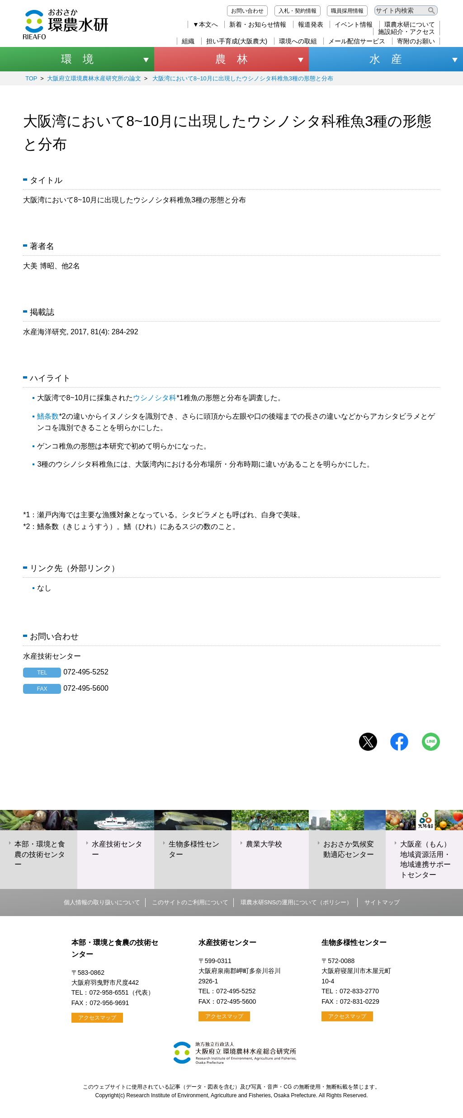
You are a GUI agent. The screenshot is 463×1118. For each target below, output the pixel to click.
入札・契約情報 (298, 11)
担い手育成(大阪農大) (236, 41)
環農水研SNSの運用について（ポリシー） (296, 902)
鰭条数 (48, 416)
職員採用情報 (347, 11)
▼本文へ (205, 24)
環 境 (77, 59)
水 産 (385, 59)
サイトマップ (382, 902)
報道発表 (310, 24)
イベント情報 (354, 24)
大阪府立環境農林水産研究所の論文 (94, 78)
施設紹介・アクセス (406, 31)
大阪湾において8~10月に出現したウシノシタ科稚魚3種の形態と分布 (242, 78)
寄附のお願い (416, 41)
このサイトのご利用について (190, 902)
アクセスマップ (97, 1018)
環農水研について (409, 24)
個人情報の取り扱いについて (102, 902)
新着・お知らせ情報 (257, 24)
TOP (31, 78)
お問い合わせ (247, 11)
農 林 (231, 59)
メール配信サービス (356, 41)
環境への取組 (298, 41)
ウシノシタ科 (154, 398)
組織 (188, 41)
